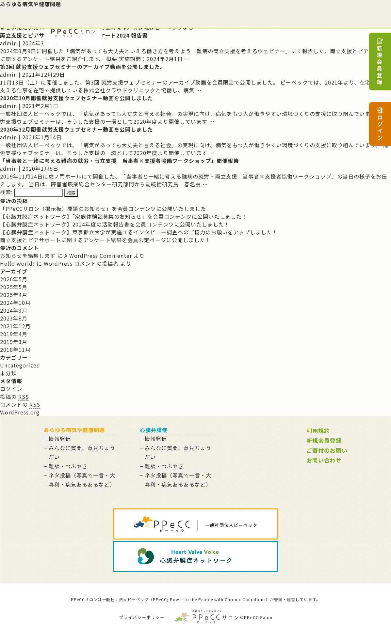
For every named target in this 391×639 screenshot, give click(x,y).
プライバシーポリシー (142, 617)
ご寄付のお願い (327, 450)
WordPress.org (20, 412)
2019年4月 (13, 334)
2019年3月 (13, 342)
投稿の (14, 397)
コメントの (20, 404)
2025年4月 (13, 295)
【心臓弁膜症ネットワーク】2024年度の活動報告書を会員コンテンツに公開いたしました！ (115, 224)
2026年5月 (13, 279)
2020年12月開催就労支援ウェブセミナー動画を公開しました (76, 129)
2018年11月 (15, 349)
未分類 (8, 373)
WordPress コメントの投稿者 (81, 263)
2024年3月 (13, 310)
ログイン (11, 389)
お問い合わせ (324, 460)
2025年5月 (13, 287)
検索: (6, 192)
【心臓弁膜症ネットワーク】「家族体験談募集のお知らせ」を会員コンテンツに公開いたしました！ (123, 216)
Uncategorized (20, 365)
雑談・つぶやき (68, 466)
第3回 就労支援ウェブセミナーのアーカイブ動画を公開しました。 (83, 66)
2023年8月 (13, 318)
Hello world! (17, 263)
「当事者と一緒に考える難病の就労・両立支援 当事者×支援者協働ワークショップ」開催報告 (119, 160)
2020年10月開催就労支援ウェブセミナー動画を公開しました (76, 98)
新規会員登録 (324, 440)
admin (8, 43)
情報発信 (60, 439)
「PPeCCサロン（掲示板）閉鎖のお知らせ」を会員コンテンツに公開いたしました (103, 208)
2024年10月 (15, 302)
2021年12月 (15, 326)
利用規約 (318, 431)
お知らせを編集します (28, 255)
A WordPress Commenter (98, 255)
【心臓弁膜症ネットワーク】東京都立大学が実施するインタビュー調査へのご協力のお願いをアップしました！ (139, 232)
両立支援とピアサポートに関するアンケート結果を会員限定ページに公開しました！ (105, 240)
